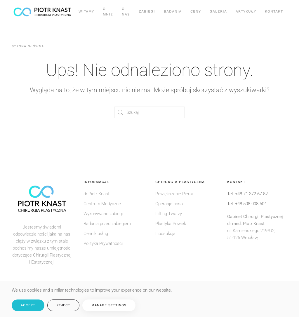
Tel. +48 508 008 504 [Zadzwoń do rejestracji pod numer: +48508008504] (247, 203)
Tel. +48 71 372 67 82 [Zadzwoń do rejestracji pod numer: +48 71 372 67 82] (247, 193)
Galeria (218, 11)
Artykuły (246, 11)
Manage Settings (108, 305)
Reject (63, 305)
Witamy (86, 11)
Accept (28, 305)
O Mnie (108, 11)
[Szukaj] (149, 112)
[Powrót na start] (43, 11)
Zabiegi (147, 11)
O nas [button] (126, 11)
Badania (173, 11)
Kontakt (274, 11)
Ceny (195, 11)
